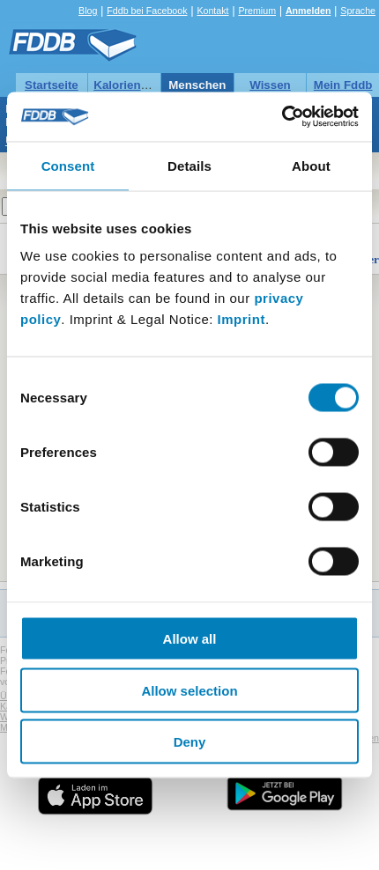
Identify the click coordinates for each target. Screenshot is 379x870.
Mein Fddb (343, 85)
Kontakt (212, 10)
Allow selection (189, 689)
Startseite (51, 85)
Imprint (241, 319)
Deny (190, 741)
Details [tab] (189, 165)
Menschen (197, 85)
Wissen (270, 85)
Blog (87, 10)
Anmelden (308, 10)
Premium (257, 10)
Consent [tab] (68, 165)
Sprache (357, 10)
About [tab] (311, 165)
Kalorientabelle (135, 85)
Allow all (190, 638)
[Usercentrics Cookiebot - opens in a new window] (281, 117)
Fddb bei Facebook (147, 10)
